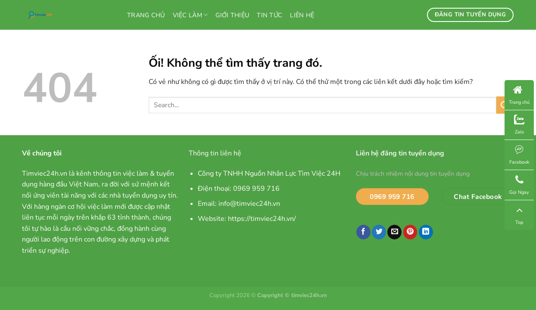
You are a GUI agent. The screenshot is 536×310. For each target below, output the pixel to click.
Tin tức (269, 15)
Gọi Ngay (519, 184)
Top (519, 215)
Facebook (519, 154)
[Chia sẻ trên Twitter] (379, 232)
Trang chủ (146, 15)
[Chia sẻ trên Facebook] (363, 232)
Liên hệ (302, 15)
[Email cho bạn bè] (394, 232)
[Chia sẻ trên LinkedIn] (426, 232)
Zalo (519, 125)
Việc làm (190, 15)
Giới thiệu (232, 15)
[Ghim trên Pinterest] (410, 232)
